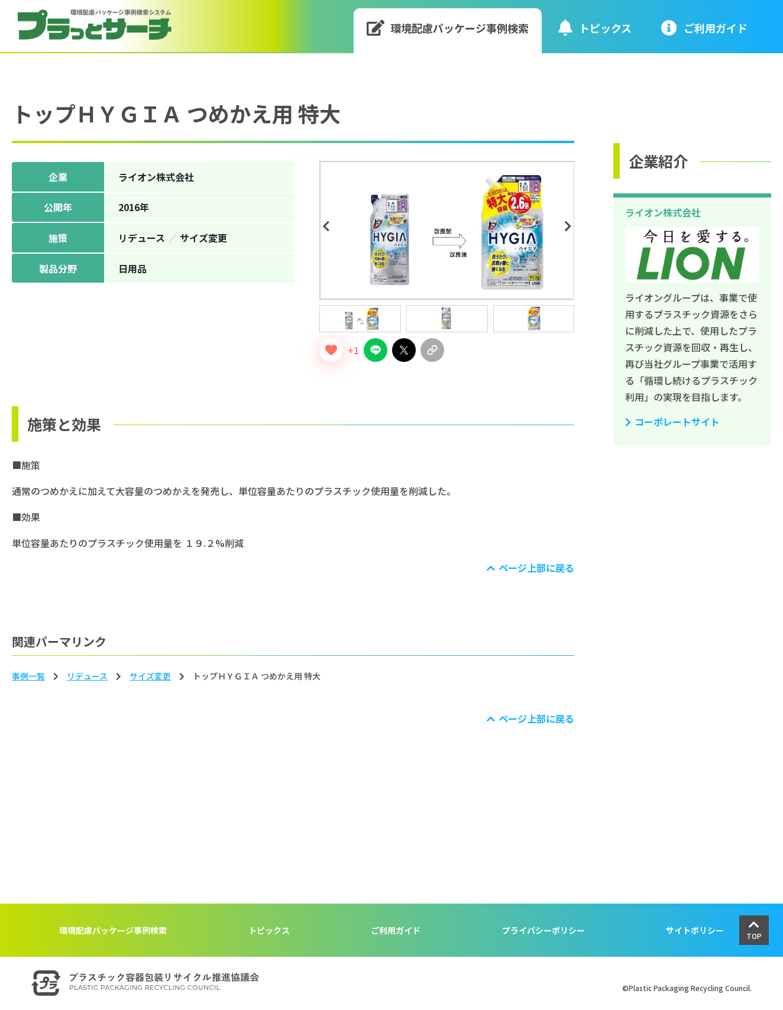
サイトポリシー (695, 930)
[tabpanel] (447, 230)
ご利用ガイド (395, 930)
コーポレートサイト (677, 422)
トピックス (595, 27)
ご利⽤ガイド (704, 27)
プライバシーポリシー (543, 930)
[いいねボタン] (331, 350)
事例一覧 (28, 676)
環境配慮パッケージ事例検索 (448, 27)
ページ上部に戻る (536, 568)
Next (569, 226)
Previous (327, 226)
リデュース (87, 676)
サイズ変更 (150, 676)
